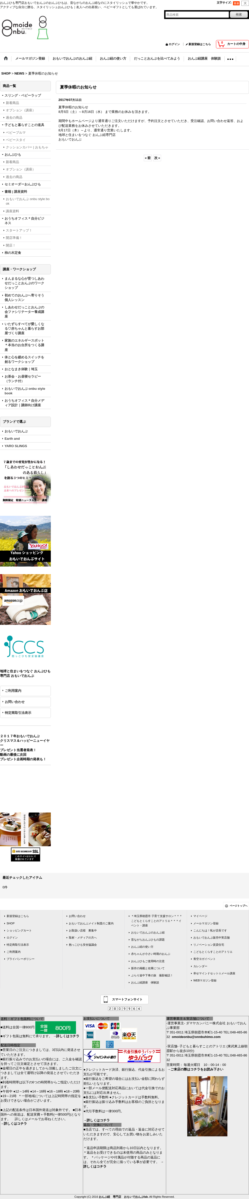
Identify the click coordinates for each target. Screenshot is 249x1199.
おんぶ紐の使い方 (142, 946)
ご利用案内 (13, 691)
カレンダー (200, 966)
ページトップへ (238, 905)
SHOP (10, 923)
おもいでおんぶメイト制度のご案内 (91, 923)
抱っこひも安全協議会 (83, 944)
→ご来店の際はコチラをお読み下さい (195, 1069)
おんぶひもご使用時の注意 (148, 961)
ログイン (174, 44)
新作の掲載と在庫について (148, 968)
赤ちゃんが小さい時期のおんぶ (150, 953)
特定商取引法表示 (18, 713)
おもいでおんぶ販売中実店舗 (211, 937)
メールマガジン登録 (206, 923)
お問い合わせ (15, 702)
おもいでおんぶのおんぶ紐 (148, 932)
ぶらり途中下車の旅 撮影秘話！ (152, 975)
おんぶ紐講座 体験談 (145, 982)
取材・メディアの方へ (83, 937)
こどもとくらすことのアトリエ (212, 951)
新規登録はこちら (200, 44)
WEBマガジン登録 (204, 980)
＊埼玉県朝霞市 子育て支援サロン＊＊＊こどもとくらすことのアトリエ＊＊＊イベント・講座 (156, 920)
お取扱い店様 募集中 (83, 930)
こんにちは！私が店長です (210, 930)
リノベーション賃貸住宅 (208, 944)
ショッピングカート (19, 930)
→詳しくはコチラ (66, 1036)
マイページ (200, 916)
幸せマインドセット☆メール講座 (214, 973)
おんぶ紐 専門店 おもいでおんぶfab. (124, 1196)
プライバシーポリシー (21, 958)
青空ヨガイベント (204, 958)
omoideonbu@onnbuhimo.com (196, 1037)
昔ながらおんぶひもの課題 (148, 939)
